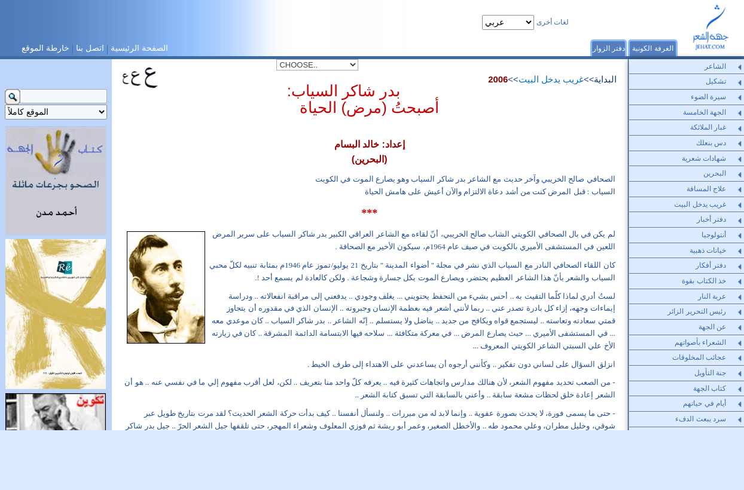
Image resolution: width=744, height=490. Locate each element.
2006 (498, 79)
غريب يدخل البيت (551, 79)
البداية (605, 79)
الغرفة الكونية (652, 48)
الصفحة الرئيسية (139, 48)
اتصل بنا (90, 48)
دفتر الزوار (609, 48)
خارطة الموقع (45, 48)
